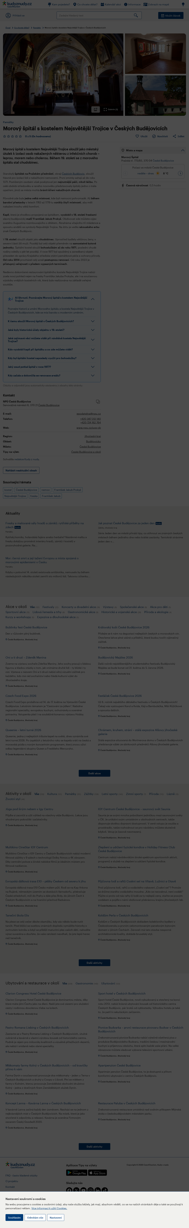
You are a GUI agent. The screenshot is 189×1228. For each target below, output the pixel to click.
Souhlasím (14, 1217)
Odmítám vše (35, 1217)
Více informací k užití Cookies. (49, 1208)
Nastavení (56, 1217)
